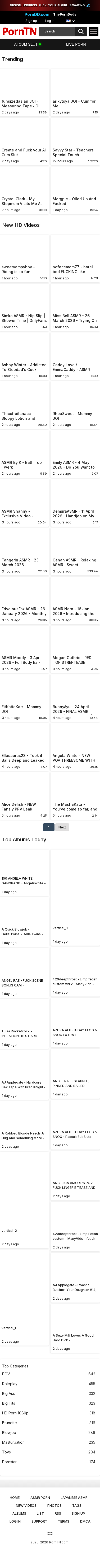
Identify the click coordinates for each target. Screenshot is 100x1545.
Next (62, 827)
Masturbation (49, 1442)
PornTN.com (59, 1542)
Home (15, 1497)
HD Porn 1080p (49, 1413)
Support (39, 1521)
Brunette (49, 1423)
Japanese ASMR (74, 1497)
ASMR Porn (40, 1497)
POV (49, 1374)
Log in (49, 21)
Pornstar (49, 1462)
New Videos (26, 1505)
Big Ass (49, 1393)
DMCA (85, 1521)
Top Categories (15, 1366)
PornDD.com (37, 14)
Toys (49, 1452)
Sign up (31, 21)
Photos (54, 1505)
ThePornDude (64, 14)
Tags (76, 1505)
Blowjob (49, 1432)
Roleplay (49, 1384)
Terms (63, 1521)
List (40, 1513)
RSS (58, 1513)
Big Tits (49, 1403)
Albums (19, 1513)
